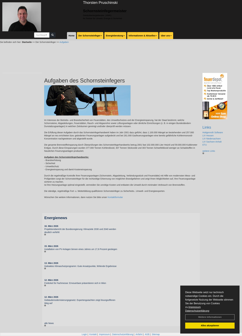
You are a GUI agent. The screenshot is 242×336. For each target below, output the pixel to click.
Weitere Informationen (210, 317)
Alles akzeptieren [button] (210, 325)
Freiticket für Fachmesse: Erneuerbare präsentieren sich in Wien (75, 283)
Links (206, 127)
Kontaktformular (115, 197)
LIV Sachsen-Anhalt (212, 141)
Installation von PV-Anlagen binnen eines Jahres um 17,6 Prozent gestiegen (80, 249)
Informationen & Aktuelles (143, 35)
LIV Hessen (208, 135)
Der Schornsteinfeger (90, 35)
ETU (204, 145)
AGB (147, 334)
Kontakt (93, 334)
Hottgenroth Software (212, 132)
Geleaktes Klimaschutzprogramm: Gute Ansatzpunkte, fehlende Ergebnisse (80, 266)
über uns (166, 35)
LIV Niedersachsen (211, 138)
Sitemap (156, 334)
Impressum (194, 307)
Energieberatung (115, 35)
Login (84, 334)
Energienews (55, 218)
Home (72, 35)
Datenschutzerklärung (197, 310)
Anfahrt (139, 334)
